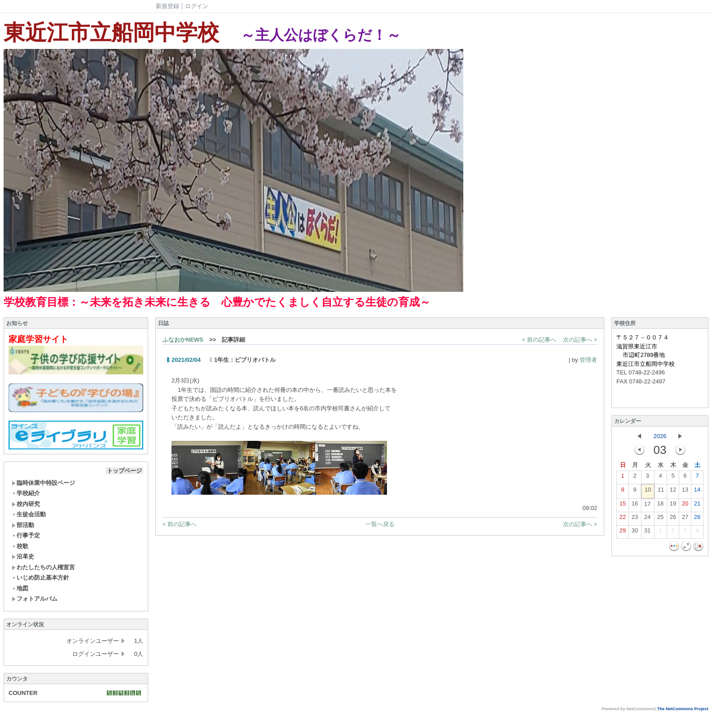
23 (635, 519)
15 (623, 505)
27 (685, 519)
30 (635, 532)
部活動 (23, 525)
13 (685, 491)
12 (673, 491)
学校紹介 (26, 493)
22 (623, 519)
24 (647, 519)
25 (660, 519)
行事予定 (26, 535)
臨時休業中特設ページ (43, 482)
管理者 (588, 359)
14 (697, 491)
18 (660, 505)
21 (697, 505)
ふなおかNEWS (183, 339)
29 (623, 532)
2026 (660, 436)
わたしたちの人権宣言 (43, 567)
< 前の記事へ (539, 339)
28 (697, 519)
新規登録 (167, 6)
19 (673, 505)
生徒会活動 (29, 514)
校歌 (20, 546)
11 (661, 491)
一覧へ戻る (380, 524)
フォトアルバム (34, 598)
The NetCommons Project (682, 709)
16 (635, 505)
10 (648, 491)
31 (647, 532)
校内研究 (26, 504)
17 (647, 506)
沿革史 (23, 556)
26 (673, 519)
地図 (20, 588)
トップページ (124, 470)
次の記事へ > (580, 339)
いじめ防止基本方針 (40, 577)
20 (685, 505)
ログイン (196, 6)
